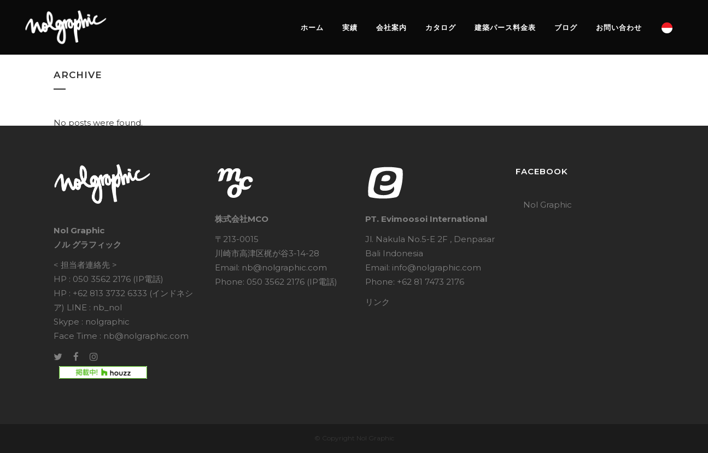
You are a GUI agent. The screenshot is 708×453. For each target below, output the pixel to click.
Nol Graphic (547, 204)
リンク (377, 302)
